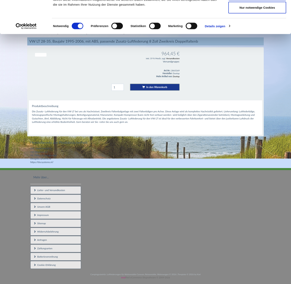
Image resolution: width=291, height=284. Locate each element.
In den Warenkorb (154, 87)
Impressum (41, 215)
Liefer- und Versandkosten (49, 190)
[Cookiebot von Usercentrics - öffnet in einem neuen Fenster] (26, 56)
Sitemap (40, 223)
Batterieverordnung (46, 256)
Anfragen (40, 239)
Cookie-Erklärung (45, 264)
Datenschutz (42, 198)
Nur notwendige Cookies (257, 37)
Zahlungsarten (43, 248)
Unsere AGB (42, 206)
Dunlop (176, 76)
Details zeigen (215, 55)
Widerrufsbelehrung (46, 231)
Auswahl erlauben (257, 24)
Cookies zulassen (257, 10)
